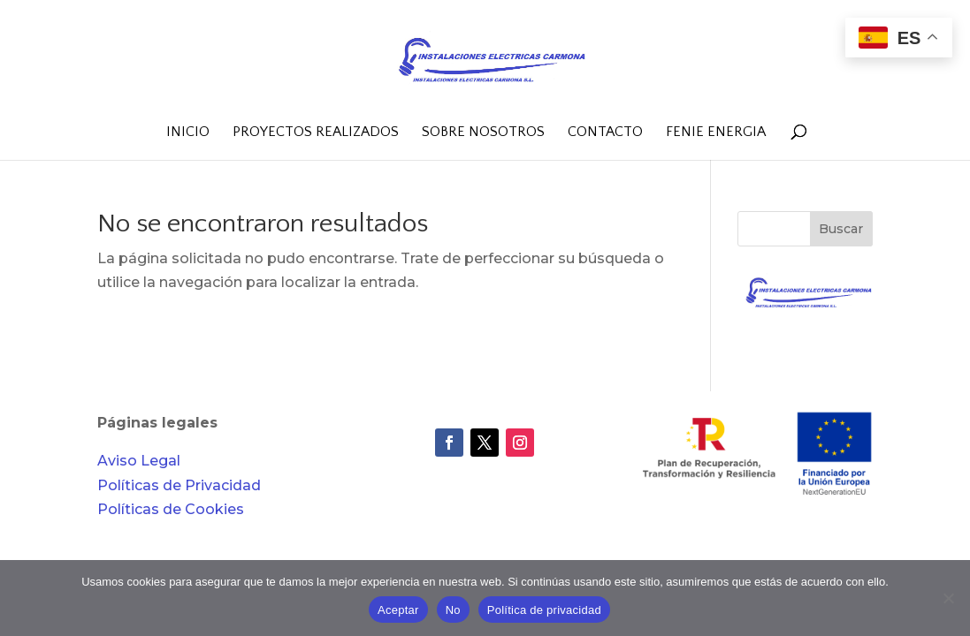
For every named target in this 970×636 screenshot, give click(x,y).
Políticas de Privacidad (179, 485)
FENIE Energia (716, 132)
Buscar (841, 229)
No (453, 610)
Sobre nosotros (483, 132)
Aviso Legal (138, 460)
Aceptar (398, 610)
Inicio (188, 132)
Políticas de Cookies (170, 509)
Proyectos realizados (316, 132)
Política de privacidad (544, 610)
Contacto (605, 132)
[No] (948, 598)
